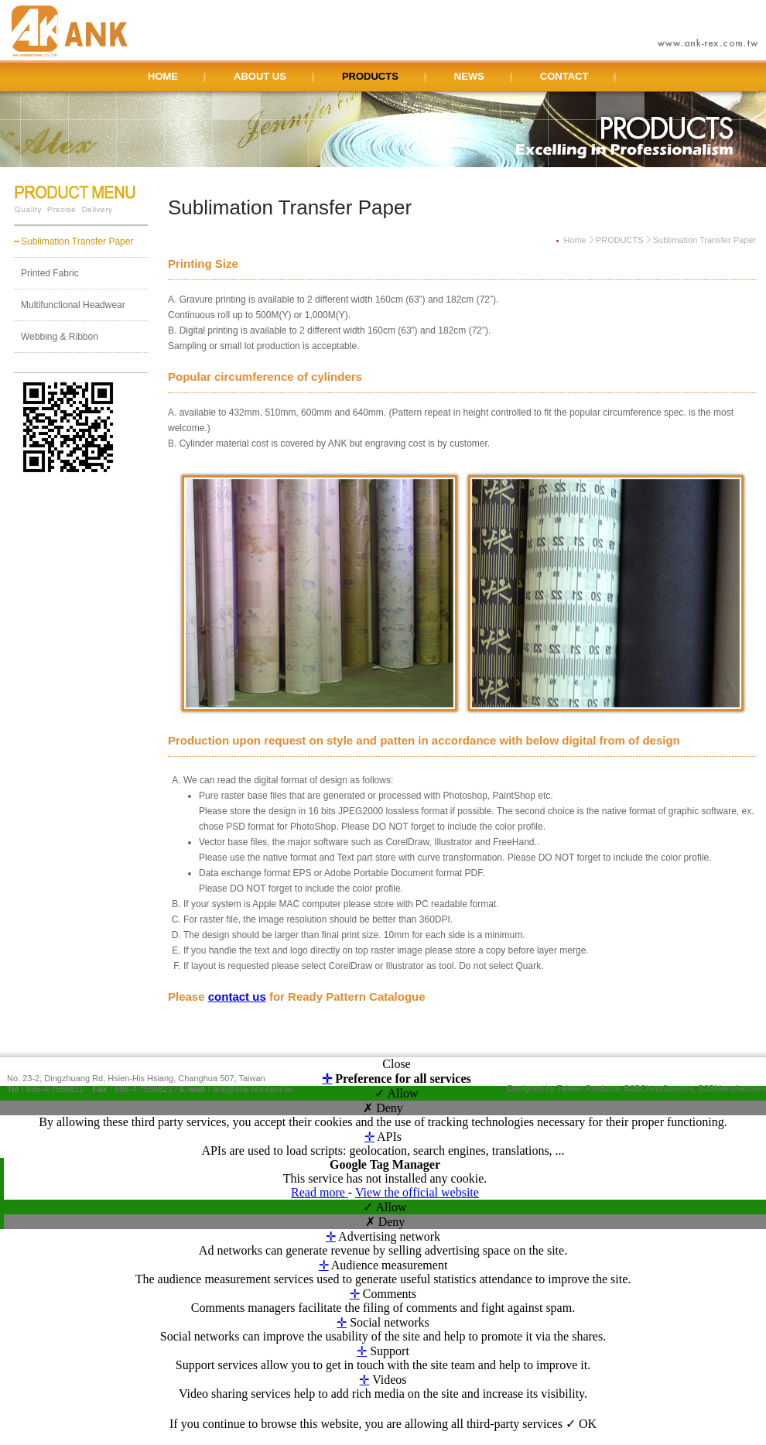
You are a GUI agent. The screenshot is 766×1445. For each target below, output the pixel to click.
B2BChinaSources (659, 1088)
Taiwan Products (588, 1088)
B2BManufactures (732, 1088)
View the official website (417, 1192)
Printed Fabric (50, 273)
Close (396, 1063)
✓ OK (581, 1423)
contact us (237, 996)
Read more (319, 1192)
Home (574, 240)
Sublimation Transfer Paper (77, 241)
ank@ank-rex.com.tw (252, 1089)
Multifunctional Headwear (73, 305)
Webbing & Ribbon (59, 336)
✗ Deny (383, 1108)
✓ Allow (396, 1093)
